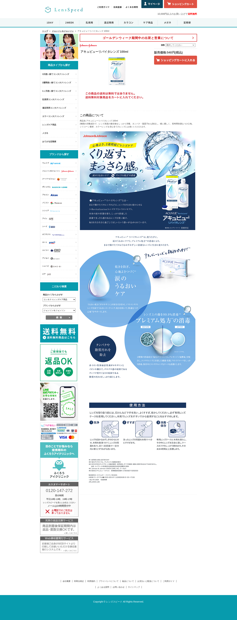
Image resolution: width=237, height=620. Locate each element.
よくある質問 (103, 587)
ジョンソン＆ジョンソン (63, 31)
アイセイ (51, 258)
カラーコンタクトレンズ (53, 116)
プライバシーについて (109, 581)
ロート (49, 242)
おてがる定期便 (49, 141)
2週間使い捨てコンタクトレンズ (56, 82)
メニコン (53, 203)
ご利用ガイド (169, 581)
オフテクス (54, 234)
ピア (47, 274)
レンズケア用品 (49, 125)
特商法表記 (79, 581)
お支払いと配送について (148, 581)
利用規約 (91, 581)
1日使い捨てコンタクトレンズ (55, 74)
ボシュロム (55, 187)
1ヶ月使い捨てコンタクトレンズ (56, 91)
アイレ (48, 219)
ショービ (52, 266)
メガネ (45, 133)
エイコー (52, 250)
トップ (45, 31)
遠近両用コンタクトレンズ (54, 108)
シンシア (51, 211)
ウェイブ (52, 163)
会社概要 (67, 581)
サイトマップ (134, 587)
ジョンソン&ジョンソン (59, 171)
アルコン (50, 195)
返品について (128, 581)
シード (49, 226)
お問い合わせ (119, 587)
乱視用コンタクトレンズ (53, 99)
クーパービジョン (55, 179)
